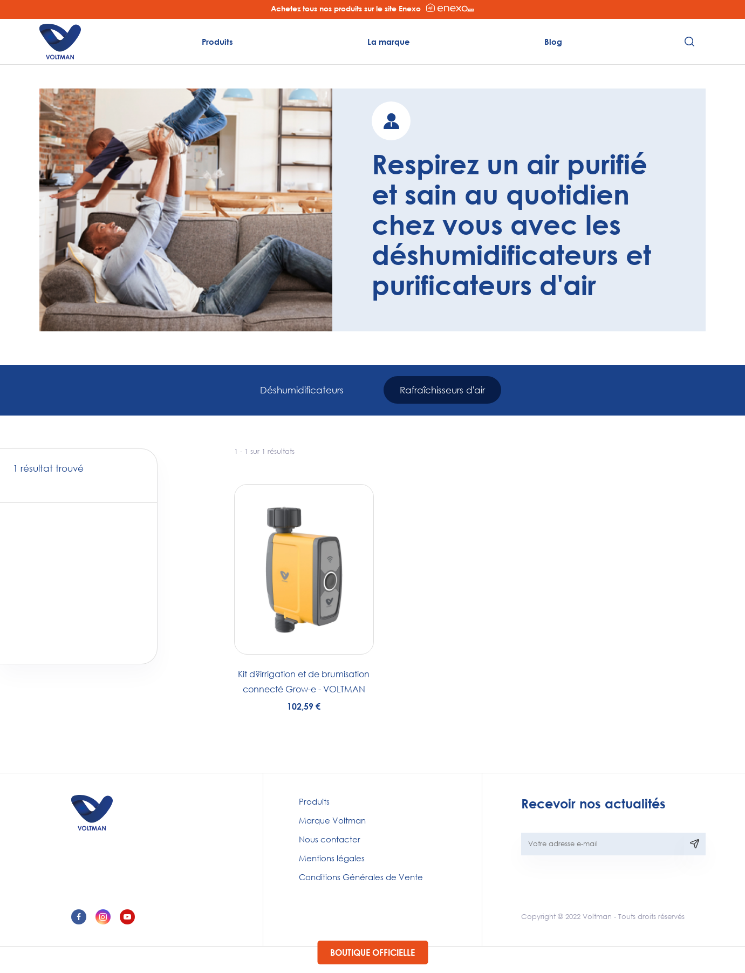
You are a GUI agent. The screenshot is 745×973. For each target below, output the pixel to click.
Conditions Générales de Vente (361, 877)
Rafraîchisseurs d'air (442, 390)
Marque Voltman (332, 820)
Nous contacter (329, 839)
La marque (388, 41)
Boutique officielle (372, 952)
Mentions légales (332, 858)
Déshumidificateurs (302, 390)
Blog (553, 41)
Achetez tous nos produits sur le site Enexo (372, 8)
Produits (217, 41)
